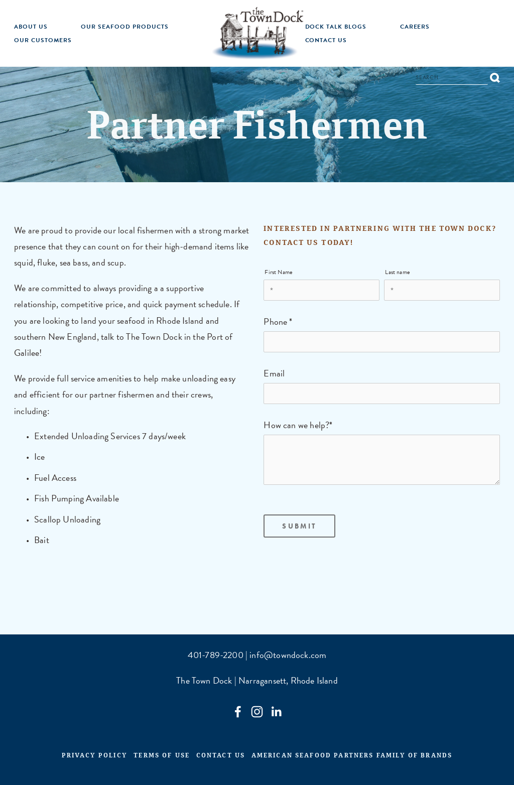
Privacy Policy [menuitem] (94, 756)
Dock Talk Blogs (335, 26)
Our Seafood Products (124, 26)
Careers (415, 26)
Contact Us (326, 40)
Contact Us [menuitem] (220, 756)
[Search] (452, 79)
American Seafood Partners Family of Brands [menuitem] (352, 756)
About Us (31, 26)
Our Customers (42, 40)
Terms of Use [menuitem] (162, 756)
